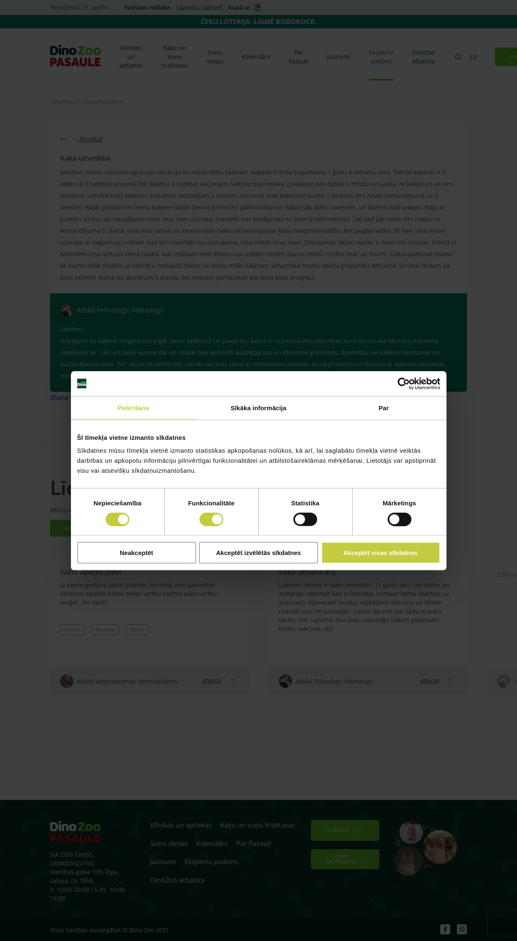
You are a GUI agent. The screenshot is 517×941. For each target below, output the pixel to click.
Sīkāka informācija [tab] (259, 407)
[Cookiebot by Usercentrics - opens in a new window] (403, 383)
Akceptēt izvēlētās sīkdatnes (258, 552)
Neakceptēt (136, 552)
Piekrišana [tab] (133, 407)
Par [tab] (383, 407)
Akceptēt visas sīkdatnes (380, 552)
